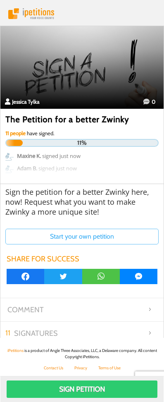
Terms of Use (109, 368)
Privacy (80, 368)
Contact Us (53, 368)
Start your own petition (82, 236)
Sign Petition (82, 389)
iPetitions (82, 13)
